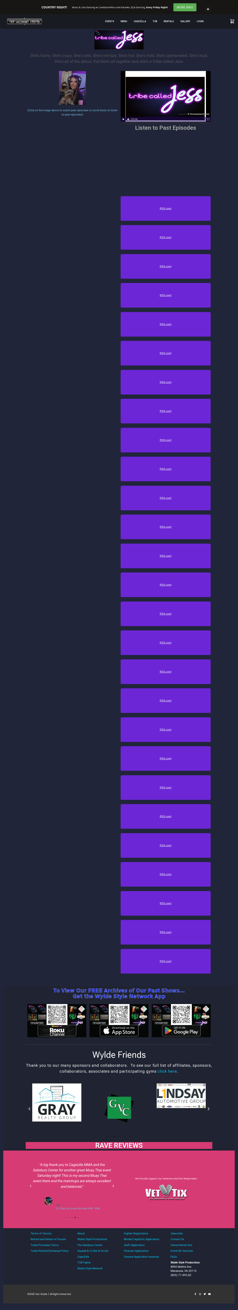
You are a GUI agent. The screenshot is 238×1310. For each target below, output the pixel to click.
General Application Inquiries (141, 1256)
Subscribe (177, 1233)
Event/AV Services (182, 1250)
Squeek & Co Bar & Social (92, 1250)
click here (167, 1071)
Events (109, 21)
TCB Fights (84, 1262)
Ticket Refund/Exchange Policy (50, 1250)
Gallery (185, 21)
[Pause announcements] (208, 9)
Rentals (169, 21)
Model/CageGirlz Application (141, 1239)
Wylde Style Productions (92, 1239)
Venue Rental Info (181, 1245)
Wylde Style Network (89, 1268)
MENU (124, 21)
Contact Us (177, 1239)
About (81, 1233)
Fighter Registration (136, 1233)
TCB (155, 21)
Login (200, 21)
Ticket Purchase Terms (45, 1245)
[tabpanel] (119, 5)
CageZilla (140, 21)
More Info (185, 7)
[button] (29, 1109)
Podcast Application (136, 1250)
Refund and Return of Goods (48, 1239)
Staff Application (134, 1245)
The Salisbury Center (89, 1245)
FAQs (174, 1256)
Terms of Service (41, 1233)
